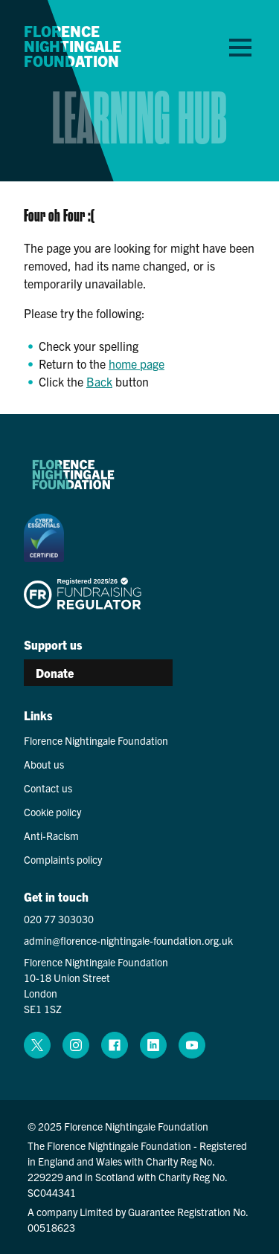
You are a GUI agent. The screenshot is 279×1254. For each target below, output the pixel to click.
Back (99, 381)
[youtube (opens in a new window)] (192, 1045)
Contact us (48, 788)
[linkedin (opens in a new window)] (153, 1045)
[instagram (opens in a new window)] (75, 1045)
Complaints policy (63, 859)
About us (44, 764)
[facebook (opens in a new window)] (114, 1045)
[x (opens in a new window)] (37, 1045)
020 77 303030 (59, 918)
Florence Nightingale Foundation (72, 46)
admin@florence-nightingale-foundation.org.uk (128, 940)
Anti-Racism (51, 835)
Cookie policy (52, 811)
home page (136, 363)
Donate (55, 672)
